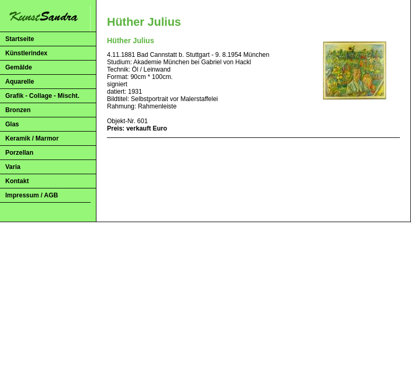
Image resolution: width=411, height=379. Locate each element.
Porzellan (19, 152)
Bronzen (18, 110)
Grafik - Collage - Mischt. (42, 95)
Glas (12, 124)
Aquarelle (19, 81)
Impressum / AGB (31, 195)
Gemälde (18, 67)
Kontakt (17, 181)
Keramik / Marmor (31, 138)
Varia (13, 167)
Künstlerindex (26, 53)
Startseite (19, 39)
